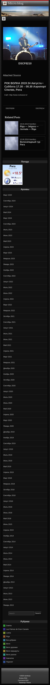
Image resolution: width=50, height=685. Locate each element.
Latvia (8, 633)
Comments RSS (23, 680)
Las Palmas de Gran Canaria (17, 629)
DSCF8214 (40, 108)
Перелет (9, 662)
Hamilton (32, 124)
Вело (8, 644)
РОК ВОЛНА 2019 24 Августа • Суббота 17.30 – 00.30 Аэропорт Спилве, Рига (25, 86)
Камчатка (10, 658)
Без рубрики (11, 640)
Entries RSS (23, 678)
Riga (8, 636)
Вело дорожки (11, 647)
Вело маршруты (12, 651)
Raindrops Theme (25, 682)
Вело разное (11, 655)
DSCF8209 (10, 108)
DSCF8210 (25, 63)
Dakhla (8, 626)
